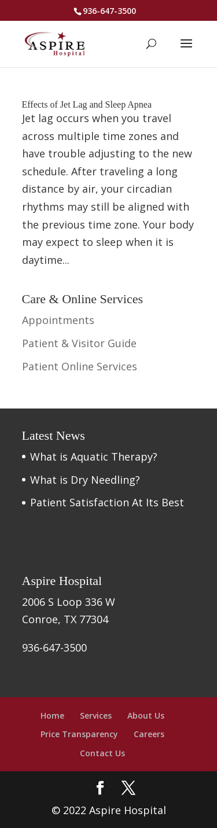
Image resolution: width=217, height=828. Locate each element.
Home (52, 715)
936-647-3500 (109, 10)
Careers (149, 733)
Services (96, 715)
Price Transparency (79, 733)
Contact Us (102, 753)
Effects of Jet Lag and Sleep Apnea (87, 104)
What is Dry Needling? (85, 480)
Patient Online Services (79, 366)
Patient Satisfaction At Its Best (107, 502)
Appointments (58, 320)
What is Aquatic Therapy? (93, 456)
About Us (145, 715)
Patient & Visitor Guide (79, 343)
